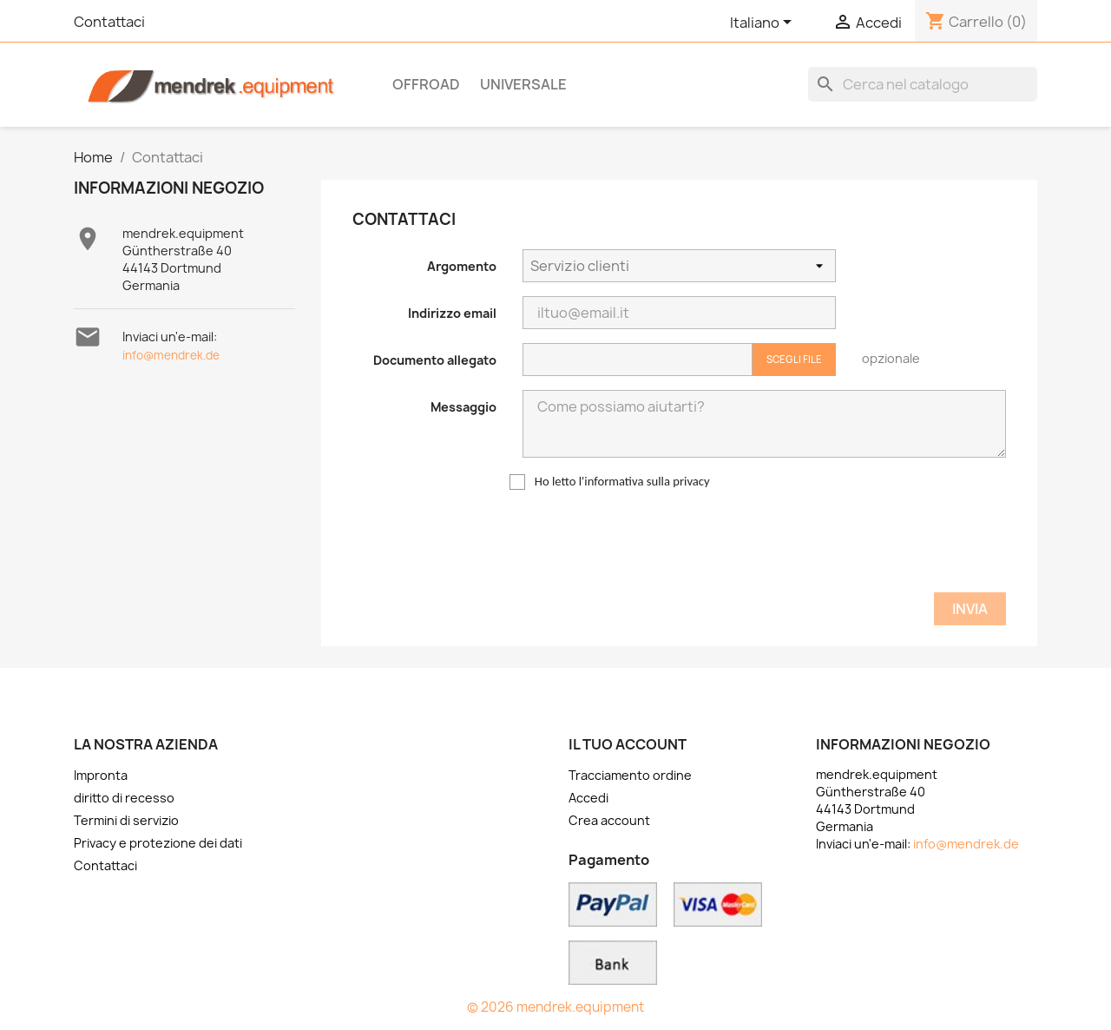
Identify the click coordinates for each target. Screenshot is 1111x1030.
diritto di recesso (124, 797)
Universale (523, 84)
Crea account (609, 820)
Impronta (101, 775)
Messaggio (463, 407)
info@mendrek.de (171, 355)
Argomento (461, 266)
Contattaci (109, 21)
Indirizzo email (452, 313)
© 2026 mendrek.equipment (555, 1007)
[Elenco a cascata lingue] (764, 23)
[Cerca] (922, 84)
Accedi (588, 797)
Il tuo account (628, 744)
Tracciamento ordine (630, 775)
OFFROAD (426, 84)
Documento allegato (434, 360)
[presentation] (874, 544)
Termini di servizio (126, 820)
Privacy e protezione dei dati (158, 843)
